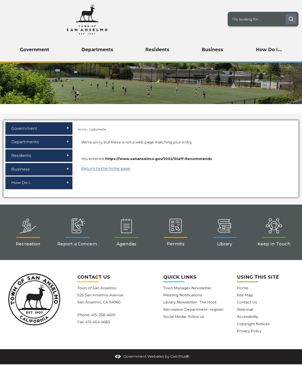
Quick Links (179, 277)
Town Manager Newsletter (187, 288)
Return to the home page (105, 168)
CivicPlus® (179, 356)
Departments (25, 141)
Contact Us (247, 302)
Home (82, 129)
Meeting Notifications (182, 295)
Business (20, 169)
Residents (21, 155)
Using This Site (258, 277)
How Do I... (21, 182)
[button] (291, 19)
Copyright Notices (253, 324)
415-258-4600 (103, 315)
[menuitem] (34, 50)
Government (24, 128)
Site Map (245, 295)
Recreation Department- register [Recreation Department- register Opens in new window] (193, 309)
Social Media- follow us (183, 316)
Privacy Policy (249, 331)
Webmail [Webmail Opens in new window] (245, 309)
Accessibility (247, 316)
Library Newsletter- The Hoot (189, 302)
